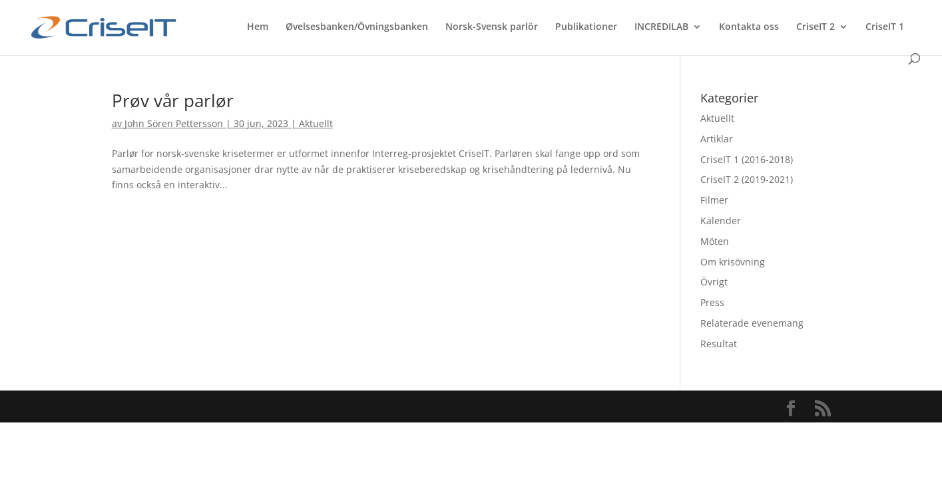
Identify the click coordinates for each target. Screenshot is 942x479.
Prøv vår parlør (173, 100)
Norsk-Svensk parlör (491, 27)
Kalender (720, 220)
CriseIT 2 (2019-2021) (746, 179)
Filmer (714, 200)
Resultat (718, 343)
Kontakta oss (749, 27)
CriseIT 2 (815, 27)
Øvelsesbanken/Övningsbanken (357, 27)
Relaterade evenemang (752, 323)
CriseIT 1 (884, 27)
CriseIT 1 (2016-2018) (746, 159)
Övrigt (714, 281)
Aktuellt (316, 123)
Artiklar (716, 138)
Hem (257, 27)
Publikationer (586, 27)
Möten (714, 241)
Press (712, 302)
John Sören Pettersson (173, 123)
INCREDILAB (661, 27)
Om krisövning (732, 261)
